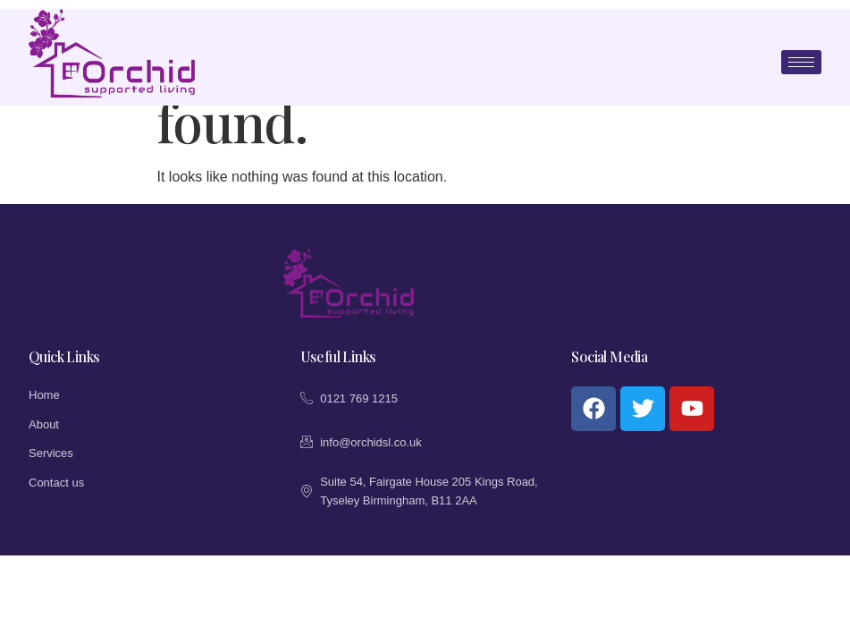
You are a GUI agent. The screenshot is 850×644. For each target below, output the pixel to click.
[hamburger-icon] (801, 62)
